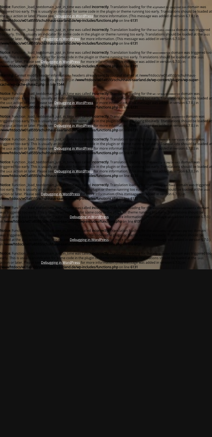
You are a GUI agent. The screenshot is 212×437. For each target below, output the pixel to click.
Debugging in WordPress (73, 16)
